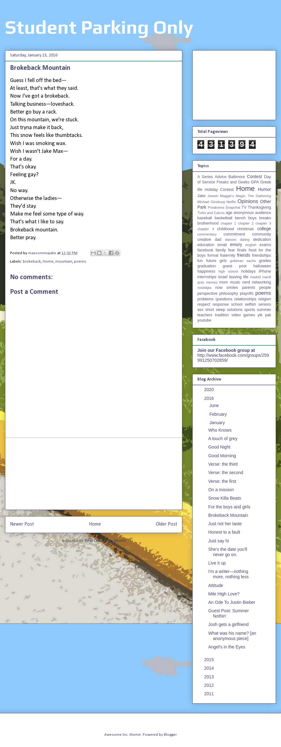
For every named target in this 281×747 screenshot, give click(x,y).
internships (206, 277)
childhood (225, 229)
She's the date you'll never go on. (227, 552)
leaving (235, 277)
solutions (235, 310)
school (236, 304)
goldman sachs (243, 261)
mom (223, 282)
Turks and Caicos (210, 213)
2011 (209, 693)
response (221, 304)
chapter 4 (205, 229)
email (222, 245)
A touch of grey (222, 438)
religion (264, 299)
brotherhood (208, 223)
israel (222, 277)
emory (236, 244)
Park (201, 207)
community (261, 234)
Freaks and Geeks (233, 182)
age (229, 213)
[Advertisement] (94, 474)
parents (248, 287)
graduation (206, 266)
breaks (265, 218)
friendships (261, 255)
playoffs (247, 293)
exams (265, 245)
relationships (245, 299)
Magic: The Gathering (253, 196)
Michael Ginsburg (211, 202)
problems (205, 299)
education (205, 245)
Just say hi (218, 540)
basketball (223, 218)
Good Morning (222, 455)
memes (212, 282)
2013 (209, 676)
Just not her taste (225, 523)
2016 (209, 398)
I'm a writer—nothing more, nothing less (228, 574)
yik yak (264, 315)
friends (243, 255)
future (211, 261)
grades (265, 261)
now (218, 287)
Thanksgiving (259, 207)
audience (263, 213)
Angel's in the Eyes (226, 646)
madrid (255, 277)
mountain (63, 262)
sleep (220, 310)
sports (249, 310)
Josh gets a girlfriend (228, 624)
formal (212, 255)
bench (240, 218)
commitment (234, 234)
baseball (204, 218)
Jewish (213, 196)
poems (80, 262)
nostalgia (204, 287)
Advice (221, 177)
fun (200, 261)
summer (264, 310)
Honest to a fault (224, 532)
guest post (234, 266)
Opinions (248, 201)
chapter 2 (246, 223)
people (265, 287)
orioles (232, 287)
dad (218, 239)
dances (230, 239)
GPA (255, 182)
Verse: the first (222, 481)
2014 (209, 668)
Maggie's (227, 196)
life (245, 277)
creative (204, 239)
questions (223, 299)
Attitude (215, 585)
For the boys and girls (229, 506)
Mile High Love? (223, 593)
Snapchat (232, 207)
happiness (206, 271)
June (214, 405)
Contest (254, 176)
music (235, 282)
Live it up (217, 562)
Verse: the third (223, 464)
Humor (264, 189)
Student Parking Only (99, 27)
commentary (207, 234)
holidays (248, 271)
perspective (207, 293)
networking (261, 282)
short (209, 310)
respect (203, 304)
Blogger (170, 735)
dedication (262, 239)
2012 (209, 685)
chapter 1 (228, 223)
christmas (245, 229)
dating (244, 239)
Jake (201, 196)
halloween (262, 266)
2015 (209, 659)
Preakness (216, 207)
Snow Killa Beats (224, 498)
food (253, 250)
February (218, 414)
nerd (246, 282)
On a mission (221, 489)
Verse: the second (225, 472)
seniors (264, 304)
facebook (205, 250)
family (220, 250)
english (250, 245)
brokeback (32, 262)
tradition (222, 315)
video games (243, 315)
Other (265, 201)
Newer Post (22, 524)
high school (228, 271)
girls (223, 261)
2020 (209, 389)
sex (200, 310)
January (217, 422)
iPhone (265, 271)
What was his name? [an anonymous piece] (232, 636)
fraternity (227, 255)
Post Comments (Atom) (105, 541)
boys (252, 218)
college (264, 228)
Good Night (219, 446)
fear (231, 250)
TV (243, 207)
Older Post (166, 524)
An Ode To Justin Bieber (231, 602)
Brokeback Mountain (228, 515)
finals (241, 250)
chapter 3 (263, 223)
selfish (250, 304)
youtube (204, 320)
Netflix (231, 202)
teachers (204, 315)
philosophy (228, 293)
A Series (205, 177)
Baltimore (237, 177)
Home (48, 262)
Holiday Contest (219, 189)
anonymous (244, 213)
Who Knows (220, 430)
